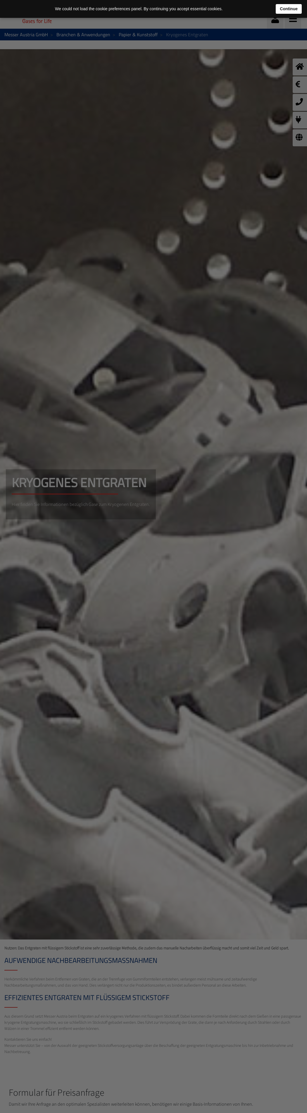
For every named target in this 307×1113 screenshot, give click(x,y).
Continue (289, 8)
